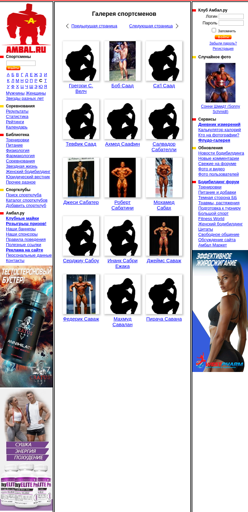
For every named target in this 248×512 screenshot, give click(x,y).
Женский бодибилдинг (28, 171)
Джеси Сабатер (81, 202)
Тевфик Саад (81, 144)
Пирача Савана (164, 319)
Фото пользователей (218, 174)
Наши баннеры (21, 228)
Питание (14, 145)
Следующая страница (151, 25)
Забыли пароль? (223, 43)
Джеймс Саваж (164, 260)
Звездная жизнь (22, 166)
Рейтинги (15, 121)
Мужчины (15, 93)
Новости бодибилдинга (221, 153)
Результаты (17, 111)
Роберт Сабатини (122, 205)
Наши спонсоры (22, 234)
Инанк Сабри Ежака (122, 263)
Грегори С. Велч (81, 88)
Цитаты (205, 229)
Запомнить (226, 31)
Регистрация (223, 48)
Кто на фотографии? (218, 134)
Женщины (36, 93)
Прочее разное (21, 182)
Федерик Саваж (81, 319)
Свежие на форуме (217, 163)
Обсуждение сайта (216, 239)
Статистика (17, 116)
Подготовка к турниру (219, 208)
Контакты (15, 260)
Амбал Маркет (212, 244)
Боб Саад (122, 85)
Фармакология (20, 155)
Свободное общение (218, 234)
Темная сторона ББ (217, 197)
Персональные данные (29, 255)
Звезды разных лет (25, 98)
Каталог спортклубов (26, 200)
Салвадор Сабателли (164, 146)
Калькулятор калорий (219, 129)
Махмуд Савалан (123, 321)
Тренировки (17, 139)
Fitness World (211, 218)
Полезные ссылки (23, 244)
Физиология (17, 150)
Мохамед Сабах (164, 205)
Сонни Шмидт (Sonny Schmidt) (220, 88)
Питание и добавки (217, 192)
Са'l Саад (164, 85)
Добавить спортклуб (26, 205)
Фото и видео (211, 168)
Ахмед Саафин (122, 144)
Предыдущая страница (94, 25)
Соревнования (20, 160)
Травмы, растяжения (218, 202)
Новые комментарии (218, 158)
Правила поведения (26, 239)
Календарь (17, 127)
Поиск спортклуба (23, 194)
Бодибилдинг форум (218, 182)
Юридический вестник (28, 176)
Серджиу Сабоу (81, 260)
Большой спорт (213, 213)
